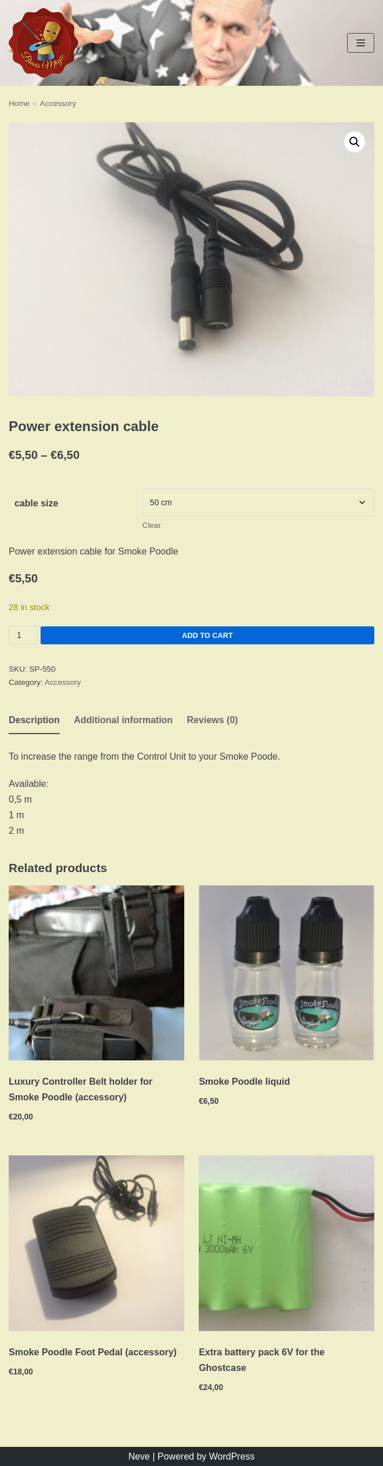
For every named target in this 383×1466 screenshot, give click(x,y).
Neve (138, 1456)
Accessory (58, 103)
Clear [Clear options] (152, 525)
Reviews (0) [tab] (212, 720)
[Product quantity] (23, 635)
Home (19, 103)
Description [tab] (34, 720)
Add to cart (207, 635)
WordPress (232, 1456)
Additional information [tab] (123, 720)
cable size (36, 503)
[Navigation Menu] (360, 43)
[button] (354, 142)
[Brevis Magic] (43, 43)
